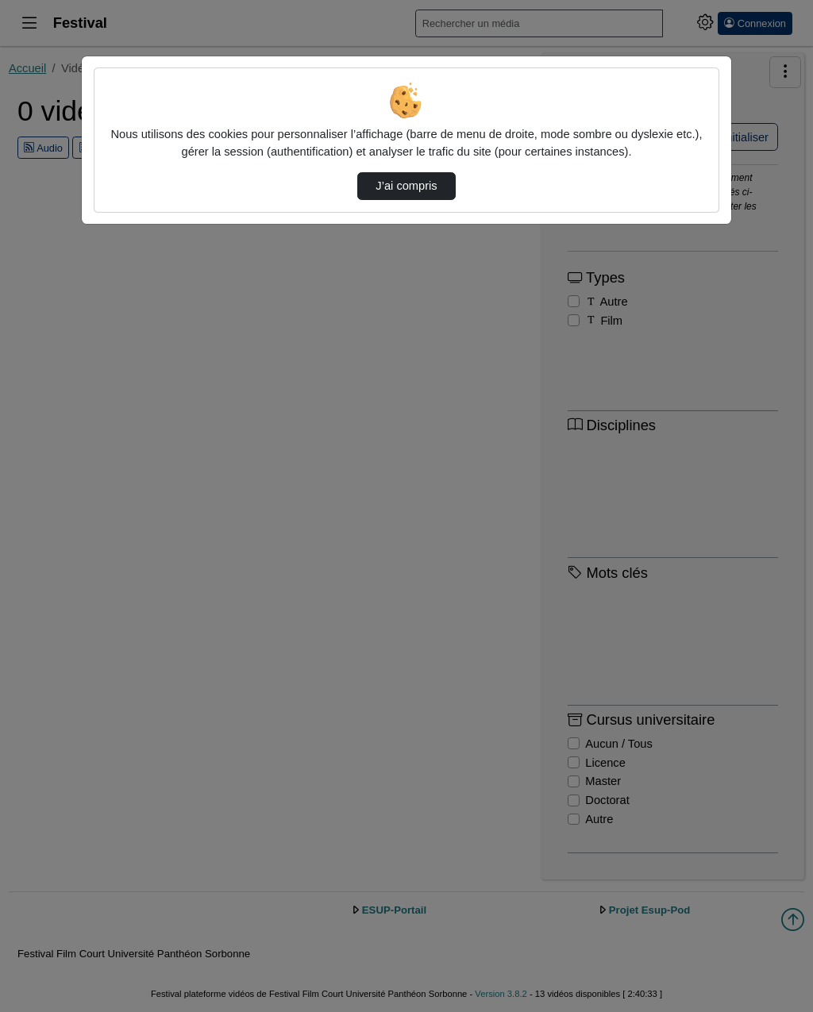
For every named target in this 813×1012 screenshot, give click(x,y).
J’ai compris (406, 185)
